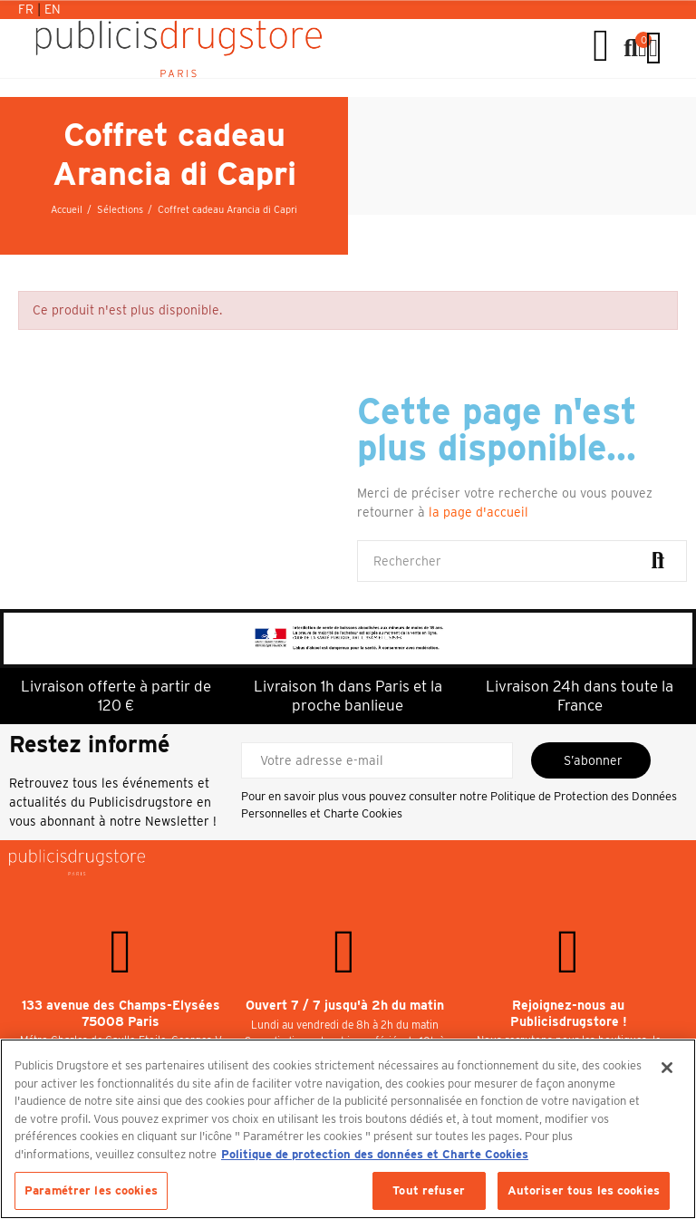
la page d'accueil (478, 512)
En (52, 9)
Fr (27, 9)
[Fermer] (667, 1068)
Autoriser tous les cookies (584, 1190)
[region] (348, 1129)
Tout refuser (428, 1190)
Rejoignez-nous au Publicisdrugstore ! (568, 1013)
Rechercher (658, 561)
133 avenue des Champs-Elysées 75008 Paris (121, 1013)
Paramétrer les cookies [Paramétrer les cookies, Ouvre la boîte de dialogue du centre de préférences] (91, 1190)
